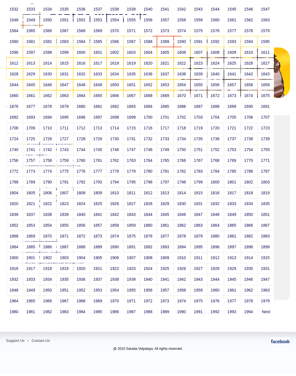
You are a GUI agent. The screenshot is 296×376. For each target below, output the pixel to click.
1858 (115, 225)
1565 (31, 30)
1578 (249, 30)
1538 (115, 9)
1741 (31, 149)
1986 (115, 311)
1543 (199, 9)
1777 (98, 171)
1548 (15, 20)
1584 (82, 41)
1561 (232, 20)
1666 (115, 95)
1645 (31, 84)
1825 (98, 203)
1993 (232, 311)
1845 (165, 214)
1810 (115, 193)
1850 (249, 214)
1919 (65, 268)
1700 (149, 117)
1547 (266, 9)
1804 (15, 193)
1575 (199, 30)
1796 (149, 182)
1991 (199, 311)
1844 (149, 214)
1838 (48, 214)
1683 (132, 106)
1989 (165, 311)
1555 (132, 20)
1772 (15, 171)
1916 (15, 268)
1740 (15, 149)
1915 (266, 257)
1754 (249, 149)
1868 (15, 236)
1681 (98, 106)
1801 (232, 182)
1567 (65, 30)
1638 (182, 74)
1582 (48, 41)
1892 (149, 247)
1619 (132, 63)
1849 (232, 214)
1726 (48, 139)
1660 (15, 95)
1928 (216, 268)
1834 (249, 203)
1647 (65, 84)
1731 (132, 139)
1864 (216, 225)
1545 (232, 9)
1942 (182, 279)
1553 (98, 20)
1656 (216, 84)
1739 (266, 139)
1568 (82, 30)
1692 (15, 117)
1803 (266, 182)
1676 (15, 106)
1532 (15, 9)
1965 (31, 301)
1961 (232, 290)
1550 (48, 20)
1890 (115, 247)
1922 (115, 268)
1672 (216, 95)
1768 (216, 160)
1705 (232, 117)
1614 (48, 63)
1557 (165, 20)
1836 (15, 214)
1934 (48, 279)
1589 (165, 41)
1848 (216, 214)
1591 (199, 41)
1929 (232, 268)
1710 (48, 128)
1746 (115, 149)
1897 (232, 247)
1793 (98, 182)
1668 (149, 95)
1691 (266, 106)
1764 (149, 160)
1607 (199, 52)
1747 (132, 149)
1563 (266, 20)
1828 (149, 203)
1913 (232, 257)
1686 (182, 106)
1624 (216, 63)
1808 (82, 193)
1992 (216, 311)
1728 (82, 139)
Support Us (15, 340)
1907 (132, 257)
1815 (199, 193)
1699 (132, 117)
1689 (232, 106)
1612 (15, 63)
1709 (31, 128)
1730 (115, 139)
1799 (199, 182)
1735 (199, 139)
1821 (31, 203)
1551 (65, 20)
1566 (48, 30)
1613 (31, 63)
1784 (216, 171)
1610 (249, 52)
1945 (232, 279)
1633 (98, 74)
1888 (82, 247)
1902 (48, 257)
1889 (98, 247)
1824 (82, 203)
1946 (249, 279)
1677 (31, 106)
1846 (182, 214)
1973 (165, 301)
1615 (65, 63)
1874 (115, 236)
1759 (65, 160)
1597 (31, 52)
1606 (182, 52)
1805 (31, 193)
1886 (48, 247)
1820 (15, 203)
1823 (65, 203)
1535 (65, 9)
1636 (149, 74)
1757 (31, 160)
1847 (199, 214)
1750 (182, 149)
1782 (182, 171)
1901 (31, 257)
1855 (65, 225)
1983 (65, 311)
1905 (98, 257)
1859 (132, 225)
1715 (132, 128)
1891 (132, 247)
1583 (65, 41)
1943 (199, 279)
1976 (216, 301)
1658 (249, 84)
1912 (216, 257)
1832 (216, 203)
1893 (165, 247)
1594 (249, 41)
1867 (266, 225)
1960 (216, 290)
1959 (199, 290)
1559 (199, 20)
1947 (266, 279)
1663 (65, 95)
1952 (82, 290)
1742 (48, 149)
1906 (115, 257)
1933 (31, 279)
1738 (249, 139)
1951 (65, 290)
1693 (31, 117)
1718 (182, 128)
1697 (98, 117)
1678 (48, 106)
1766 (182, 160)
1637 (165, 74)
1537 (98, 9)
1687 (199, 106)
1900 (15, 257)
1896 (216, 247)
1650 (115, 84)
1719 (199, 128)
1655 (199, 84)
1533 (31, 9)
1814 (182, 193)
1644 (15, 84)
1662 (48, 95)
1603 (132, 52)
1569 (98, 30)
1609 (232, 52)
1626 (249, 63)
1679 (65, 106)
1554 (115, 20)
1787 (266, 171)
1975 (199, 301)
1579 (266, 30)
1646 (48, 84)
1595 (266, 41)
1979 (266, 301)
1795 (132, 182)
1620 (149, 63)
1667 (132, 95)
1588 (149, 41)
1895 (199, 247)
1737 (232, 139)
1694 (48, 117)
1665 (98, 95)
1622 (182, 63)
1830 (182, 203)
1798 (182, 182)
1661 (31, 95)
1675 (266, 95)
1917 (31, 268)
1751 (199, 149)
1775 (65, 171)
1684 (149, 106)
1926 (182, 268)
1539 (132, 9)
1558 (182, 20)
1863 (199, 225)
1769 (232, 160)
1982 (48, 311)
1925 (165, 268)
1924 (149, 268)
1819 (266, 193)
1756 (15, 160)
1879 (199, 236)
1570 (115, 30)
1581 (31, 41)
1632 (82, 74)
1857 (98, 225)
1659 (266, 84)
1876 (149, 236)
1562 (249, 20)
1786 (249, 171)
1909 (165, 257)
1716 (149, 128)
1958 (182, 290)
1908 (149, 257)
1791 (65, 182)
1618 (115, 63)
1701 (165, 117)
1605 (165, 52)
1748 (149, 149)
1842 (115, 214)
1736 (216, 139)
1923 (132, 268)
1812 (149, 193)
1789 (31, 182)
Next (265, 311)
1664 (82, 95)
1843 (132, 214)
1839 (65, 214)
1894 (182, 247)
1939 (132, 279)
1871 (65, 236)
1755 (266, 149)
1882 (249, 236)
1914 (249, 257)
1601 (98, 52)
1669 (165, 95)
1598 (48, 52)
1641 (232, 74)
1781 (165, 171)
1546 (249, 9)
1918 (48, 268)
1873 (98, 236)
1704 (216, 117)
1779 (132, 171)
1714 (115, 128)
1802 (249, 182)
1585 (98, 41)
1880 (216, 236)
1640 (216, 74)
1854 (48, 225)
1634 (115, 74)
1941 (165, 279)
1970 (115, 301)
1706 (249, 117)
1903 (65, 257)
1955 (132, 290)
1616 (82, 63)
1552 (82, 20)
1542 (182, 9)
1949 (31, 290)
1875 (132, 236)
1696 (82, 117)
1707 (266, 117)
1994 (249, 311)
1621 (165, 63)
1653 (165, 84)
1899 (266, 247)
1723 (266, 128)
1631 (65, 74)
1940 (149, 279)
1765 (165, 160)
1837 (31, 214)
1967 (65, 301)
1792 (82, 182)
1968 (82, 301)
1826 (115, 203)
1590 (182, 41)
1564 (15, 30)
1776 (82, 171)
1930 (249, 268)
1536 (82, 9)
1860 (149, 225)
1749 (165, 149)
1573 (165, 30)
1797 (165, 182)
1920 (82, 268)
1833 (232, 203)
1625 (232, 63)
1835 (266, 203)
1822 (48, 203)
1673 (232, 95)
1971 (132, 301)
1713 (98, 128)
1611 (266, 52)
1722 (249, 128)
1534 (48, 9)
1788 (15, 182)
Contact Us (41, 340)
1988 (149, 311)
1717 (165, 128)
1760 (82, 160)
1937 (98, 279)
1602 (115, 52)
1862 (182, 225)
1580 (15, 41)
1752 (216, 149)
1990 (182, 311)
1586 (115, 41)
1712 (82, 128)
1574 (182, 30)
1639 (199, 74)
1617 (98, 63)
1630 (48, 74)
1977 (232, 301)
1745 (98, 149)
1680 (82, 106)
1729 (98, 139)
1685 (165, 106)
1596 (15, 52)
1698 (115, 117)
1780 (149, 171)
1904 (82, 257)
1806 (48, 193)
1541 (165, 9)
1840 (82, 214)
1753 (232, 149)
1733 (165, 139)
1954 (115, 290)
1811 (132, 193)
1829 (165, 203)
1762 (115, 160)
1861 (165, 225)
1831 (199, 203)
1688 (216, 106)
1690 (249, 106)
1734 (182, 139)
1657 (232, 84)
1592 (216, 41)
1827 (132, 203)
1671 (199, 95)
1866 (249, 225)
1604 (149, 52)
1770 (249, 160)
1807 (65, 193)
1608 (216, 52)
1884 (15, 247)
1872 (82, 236)
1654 (182, 84)
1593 (232, 41)
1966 (48, 301)
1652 (149, 84)
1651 (132, 84)
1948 (15, 290)
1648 (82, 84)
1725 (31, 139)
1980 (15, 311)
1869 (31, 236)
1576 (216, 30)
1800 (216, 182)
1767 (199, 160)
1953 (98, 290)
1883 (266, 236)
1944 (216, 279)
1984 (82, 311)
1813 (165, 193)
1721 (232, 128)
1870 (48, 236)
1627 (266, 63)
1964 (15, 301)
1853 (31, 225)
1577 (232, 30)
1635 (132, 74)
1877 (165, 236)
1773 (31, 171)
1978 (249, 301)
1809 (98, 193)
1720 (216, 128)
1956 (149, 290)
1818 (249, 193)
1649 (98, 84)
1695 (65, 117)
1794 (115, 182)
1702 (182, 117)
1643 (266, 74)
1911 (199, 257)
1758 (48, 160)
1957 (165, 290)
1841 (98, 214)
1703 (199, 117)
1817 (232, 193)
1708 (15, 128)
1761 (98, 160)
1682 (115, 106)
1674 (249, 95)
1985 (98, 311)
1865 (232, 225)
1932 (15, 279)
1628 (15, 74)
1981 (31, 311)
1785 (232, 171)
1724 (15, 139)
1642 (249, 74)
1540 (149, 9)
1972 (149, 301)
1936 (82, 279)
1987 (132, 311)
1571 (132, 30)
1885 (31, 247)
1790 (48, 182)
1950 (48, 290)
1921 (98, 268)
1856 (82, 225)
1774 (48, 171)
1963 (266, 290)
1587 (132, 41)
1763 (132, 160)
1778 (115, 171)
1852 (15, 225)
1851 (266, 214)
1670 (182, 95)
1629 (31, 74)
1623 (199, 63)
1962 (249, 290)
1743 (65, 149)
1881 (232, 236)
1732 (149, 139)
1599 (65, 52)
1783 (199, 171)
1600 (82, 52)
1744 (82, 149)
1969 (98, 301)
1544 (216, 9)
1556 (149, 20)
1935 (65, 279)
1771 (266, 160)
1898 (249, 247)
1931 (266, 268)
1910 (182, 257)
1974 (182, 301)
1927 (199, 268)
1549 (31, 20)
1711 (65, 128)
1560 (216, 20)
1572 (149, 30)
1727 (65, 139)
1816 (216, 193)
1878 (182, 236)
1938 (115, 279)
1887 (65, 247)
